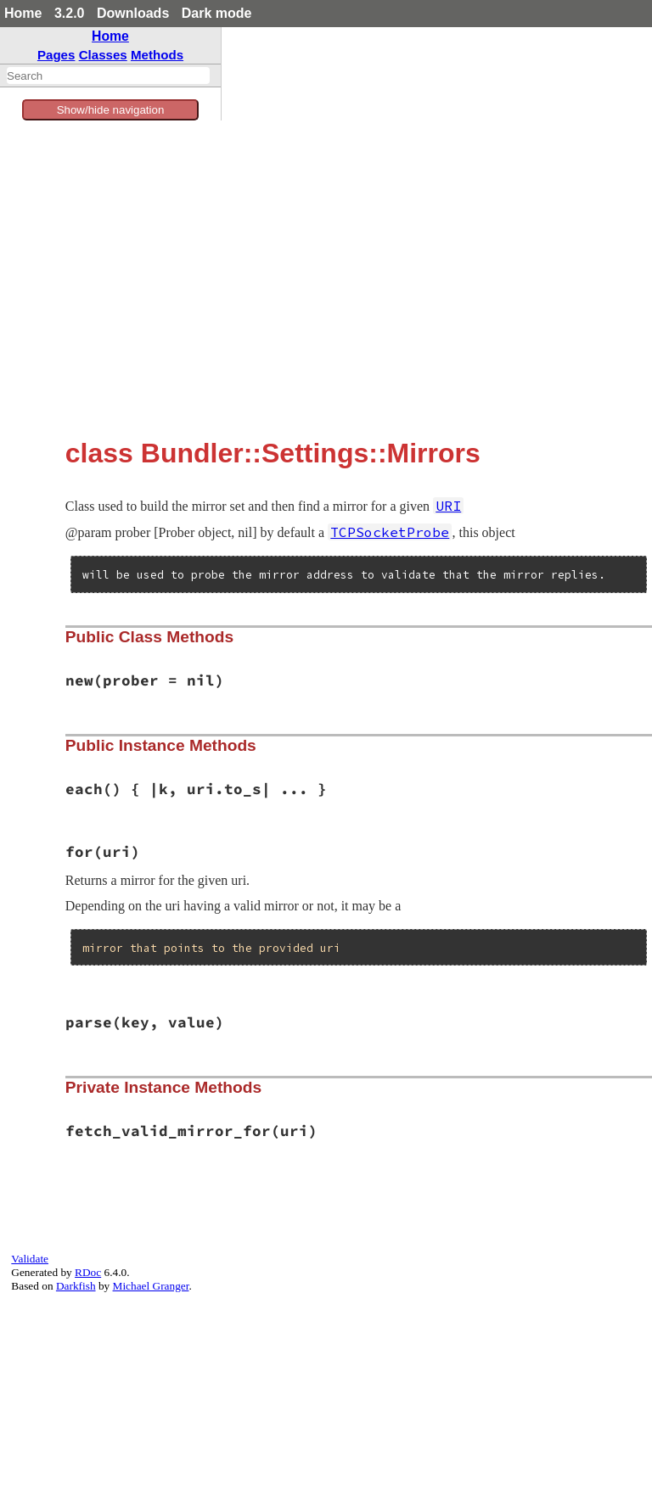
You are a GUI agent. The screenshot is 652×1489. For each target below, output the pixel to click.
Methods (157, 55)
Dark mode (217, 13)
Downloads (133, 13)
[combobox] (108, 75)
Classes (103, 55)
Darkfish (76, 1285)
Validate (29, 1258)
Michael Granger (151, 1285)
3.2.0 (69, 13)
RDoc (88, 1272)
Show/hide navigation (111, 110)
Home (23, 13)
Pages (56, 55)
